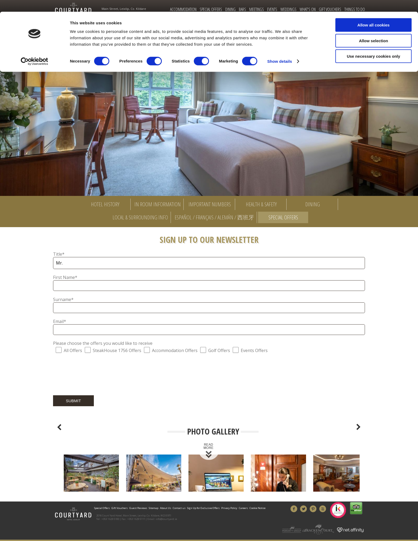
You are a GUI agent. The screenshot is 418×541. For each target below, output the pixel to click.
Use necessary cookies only (373, 44)
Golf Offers (219, 350)
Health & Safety (261, 204)
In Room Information (157, 204)
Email (59, 321)
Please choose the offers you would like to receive (102, 343)
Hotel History (105, 204)
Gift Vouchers (119, 508)
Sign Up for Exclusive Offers (203, 508)
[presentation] (93, 375)
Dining (312, 204)
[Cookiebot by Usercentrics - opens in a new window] (34, 50)
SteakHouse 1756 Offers (117, 350)
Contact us (179, 508)
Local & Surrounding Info (140, 217)
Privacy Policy (229, 508)
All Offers (73, 350)
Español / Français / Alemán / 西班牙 (214, 217)
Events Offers (254, 350)
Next (358, 427)
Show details (279, 49)
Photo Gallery (213, 431)
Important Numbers (209, 204)
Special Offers (283, 217)
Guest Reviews (138, 508)
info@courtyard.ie (166, 519)
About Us (165, 508)
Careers (243, 508)
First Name (65, 277)
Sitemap (153, 508)
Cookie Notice (258, 508)
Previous (59, 427)
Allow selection (373, 29)
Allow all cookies (373, 13)
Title (59, 254)
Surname (63, 299)
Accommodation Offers (175, 350)
